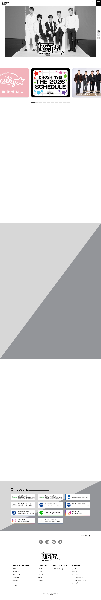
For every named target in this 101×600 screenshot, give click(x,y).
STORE (41, 583)
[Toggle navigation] (98, 3)
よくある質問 (75, 583)
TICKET (41, 577)
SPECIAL (41, 574)
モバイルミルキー (56, 569)
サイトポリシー (76, 574)
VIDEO (14, 583)
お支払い (74, 572)
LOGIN (40, 572)
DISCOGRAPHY (16, 574)
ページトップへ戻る (83, 535)
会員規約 (74, 569)
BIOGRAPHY (16, 572)
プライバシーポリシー (78, 577)
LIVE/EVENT (16, 577)
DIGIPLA (41, 580)
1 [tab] (33, 102)
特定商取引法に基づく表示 (79, 580)
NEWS (14, 569)
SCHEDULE (15, 580)
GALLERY (15, 586)
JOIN (40, 569)
